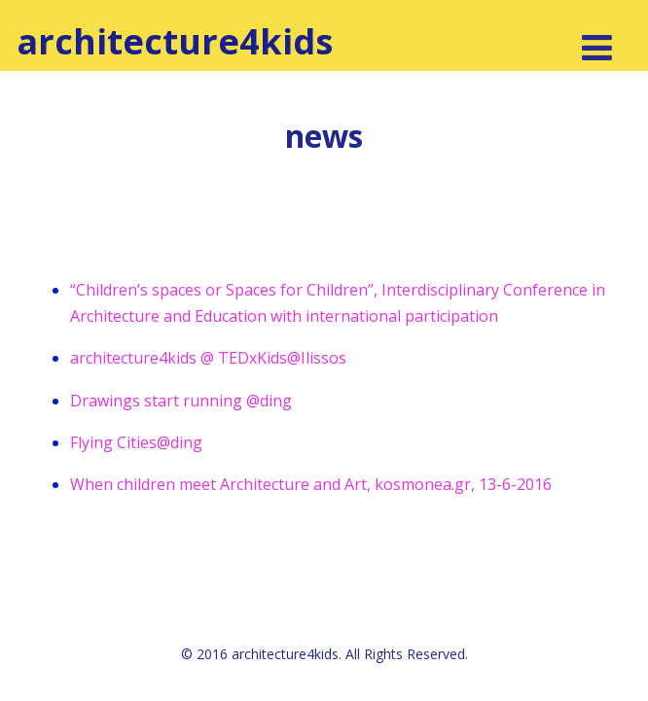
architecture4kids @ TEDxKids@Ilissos (208, 357)
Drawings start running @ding (181, 400)
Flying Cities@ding (136, 442)
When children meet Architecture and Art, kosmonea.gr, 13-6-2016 (311, 484)
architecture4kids (175, 41)
